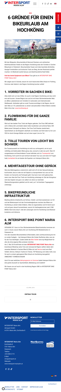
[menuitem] (33, 3)
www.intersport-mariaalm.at (14, 364)
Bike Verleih (35, 240)
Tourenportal (46, 153)
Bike (30, 13)
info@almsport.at (10, 359)
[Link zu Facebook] (42, 3)
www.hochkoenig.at (21, 108)
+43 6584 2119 (9, 354)
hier (47, 330)
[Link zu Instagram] (45, 3)
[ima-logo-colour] (25, 3)
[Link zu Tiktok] (11, 369)
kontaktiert (11, 158)
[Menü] (33, 3)
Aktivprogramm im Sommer (29, 260)
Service (39, 249)
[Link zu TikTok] (48, 3)
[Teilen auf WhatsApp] (30, 299)
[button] (3, 388)
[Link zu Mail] (51, 3)
